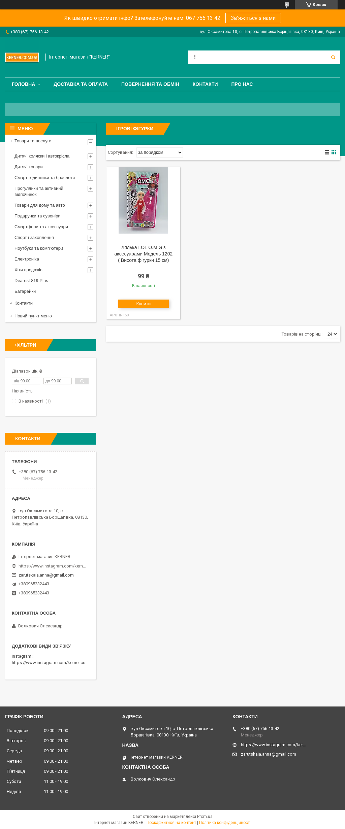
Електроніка (26, 259)
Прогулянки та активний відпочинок (38, 191)
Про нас (242, 84)
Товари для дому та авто (39, 205)
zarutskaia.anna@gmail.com (46, 575)
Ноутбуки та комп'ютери (38, 248)
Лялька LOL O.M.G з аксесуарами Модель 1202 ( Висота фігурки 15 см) (144, 254)
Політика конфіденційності (225, 822)
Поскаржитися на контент (171, 822)
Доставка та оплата (81, 84)
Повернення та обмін (150, 84)
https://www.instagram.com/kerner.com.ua (53, 662)
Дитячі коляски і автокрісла (41, 156)
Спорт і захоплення (34, 237)
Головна (23, 84)
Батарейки (25, 291)
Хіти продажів (28, 269)
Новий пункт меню (33, 315)
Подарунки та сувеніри (37, 215)
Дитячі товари (28, 166)
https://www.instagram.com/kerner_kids (52, 565)
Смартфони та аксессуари (41, 226)
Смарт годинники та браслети (44, 177)
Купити (143, 303)
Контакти (205, 84)
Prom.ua (205, 816)
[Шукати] (333, 57)
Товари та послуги (33, 140)
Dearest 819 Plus (31, 280)
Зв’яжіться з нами (253, 18)
